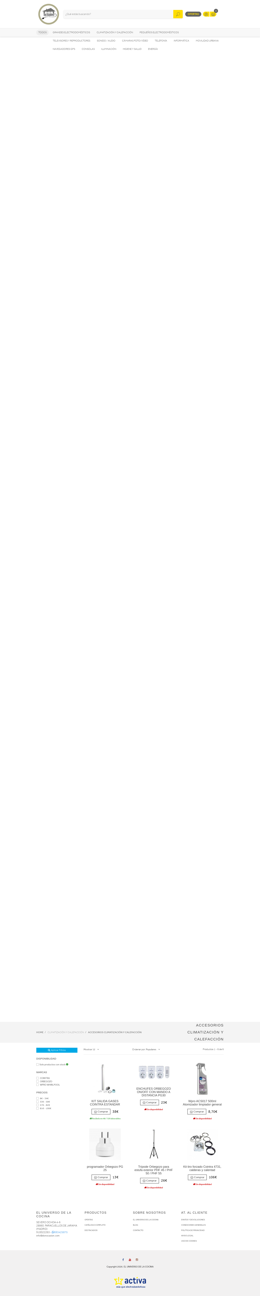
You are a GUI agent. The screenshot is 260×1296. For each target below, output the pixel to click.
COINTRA (43, 1078)
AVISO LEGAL (187, 1235)
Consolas (88, 49)
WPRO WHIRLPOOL (48, 1084)
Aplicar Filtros (57, 1050)
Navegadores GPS (64, 49)
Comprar (101, 1111)
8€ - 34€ (42, 1098)
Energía (153, 49)
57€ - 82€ (43, 1105)
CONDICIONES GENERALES (193, 1225)
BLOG (135, 1225)
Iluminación (108, 49)
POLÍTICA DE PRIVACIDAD (193, 1230)
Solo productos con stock (52, 1064)
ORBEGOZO (44, 1081)
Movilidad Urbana (207, 40)
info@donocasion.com (48, 1235)
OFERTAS (89, 1219)
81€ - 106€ (43, 1108)
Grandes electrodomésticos (71, 32)
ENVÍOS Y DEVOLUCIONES (193, 1219)
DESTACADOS (91, 1230)
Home (39, 1032)
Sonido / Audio (106, 40)
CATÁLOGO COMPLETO (95, 1225)
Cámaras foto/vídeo (135, 40)
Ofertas (193, 14)
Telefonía (161, 40)
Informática (181, 40)
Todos (42, 32)
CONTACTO (138, 1230)
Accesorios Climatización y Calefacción (115, 1032)
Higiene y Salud (132, 49)
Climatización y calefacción (115, 32)
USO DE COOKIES (189, 1241)
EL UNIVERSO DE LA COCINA (146, 1219)
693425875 (60, 1232)
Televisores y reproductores (71, 40)
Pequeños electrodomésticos (159, 32)
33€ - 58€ (43, 1101)
